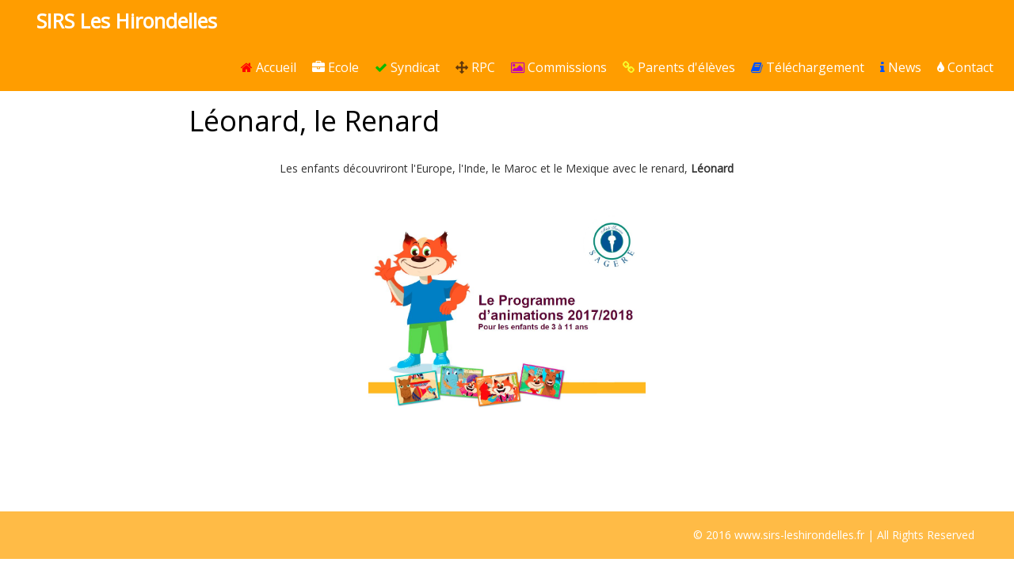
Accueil (268, 67)
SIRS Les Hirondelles (126, 20)
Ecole (335, 67)
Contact (965, 67)
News (900, 67)
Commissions (559, 67)
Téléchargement (807, 67)
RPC (475, 67)
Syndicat (407, 67)
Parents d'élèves (679, 67)
